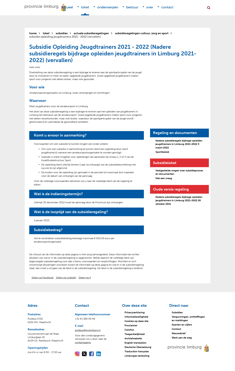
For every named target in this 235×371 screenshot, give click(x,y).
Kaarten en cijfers (182, 324)
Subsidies (177, 312)
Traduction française (137, 351)
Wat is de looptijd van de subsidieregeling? (71, 212)
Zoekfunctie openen (208, 7)
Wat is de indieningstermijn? (58, 194)
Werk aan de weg (182, 337)
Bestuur (132, 7)
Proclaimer (131, 325)
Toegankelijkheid (135, 334)
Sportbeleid (162, 151)
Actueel (67, 7)
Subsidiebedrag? (48, 230)
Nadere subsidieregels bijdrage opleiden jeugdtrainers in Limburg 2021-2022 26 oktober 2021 (178, 200)
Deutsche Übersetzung (138, 347)
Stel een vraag (163, 178)
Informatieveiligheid (136, 316)
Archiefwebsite (133, 338)
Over (149, 7)
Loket (85, 7)
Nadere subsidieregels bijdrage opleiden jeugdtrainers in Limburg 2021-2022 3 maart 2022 (178, 144)
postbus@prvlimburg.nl (87, 330)
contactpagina (83, 342)
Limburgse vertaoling (137, 355)
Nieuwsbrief (179, 333)
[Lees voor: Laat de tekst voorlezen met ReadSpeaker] (34, 67)
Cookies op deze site (136, 321)
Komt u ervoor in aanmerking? (60, 135)
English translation (135, 342)
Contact (167, 7)
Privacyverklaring (135, 312)
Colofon (129, 329)
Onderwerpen (107, 7)
